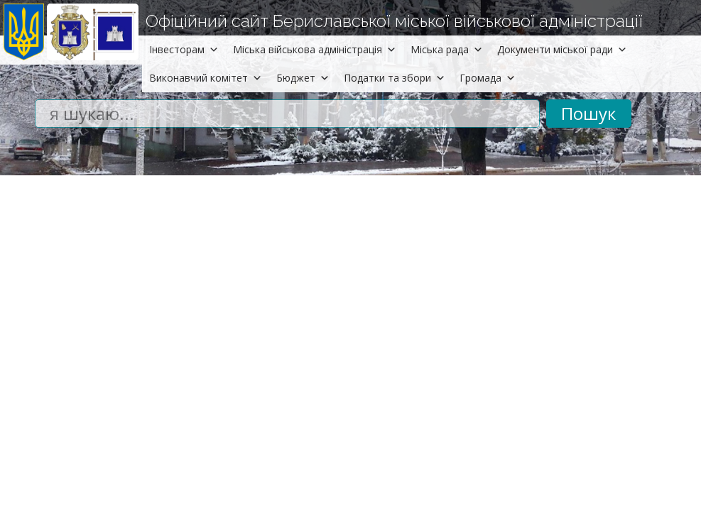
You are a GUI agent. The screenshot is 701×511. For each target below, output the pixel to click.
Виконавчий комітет (205, 77)
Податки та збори (394, 77)
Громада (488, 77)
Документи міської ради (562, 49)
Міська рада (447, 49)
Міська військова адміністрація (314, 49)
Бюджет (303, 77)
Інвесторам (184, 49)
